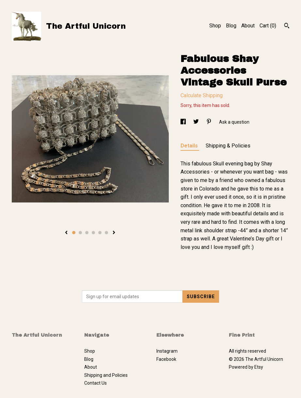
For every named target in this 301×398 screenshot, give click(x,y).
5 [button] (100, 232)
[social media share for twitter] (196, 122)
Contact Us (95, 383)
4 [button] (93, 232)
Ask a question (234, 122)
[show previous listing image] (66, 233)
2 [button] (80, 232)
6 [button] (106, 232)
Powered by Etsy (246, 367)
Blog (231, 26)
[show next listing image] (114, 233)
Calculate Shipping (202, 95)
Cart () (268, 26)
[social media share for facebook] (184, 122)
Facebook (166, 359)
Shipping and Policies (106, 375)
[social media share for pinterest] (209, 122)
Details (190, 146)
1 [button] (73, 232)
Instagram (167, 351)
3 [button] (86, 232)
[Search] (286, 26)
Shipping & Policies (228, 146)
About (248, 26)
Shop (215, 26)
